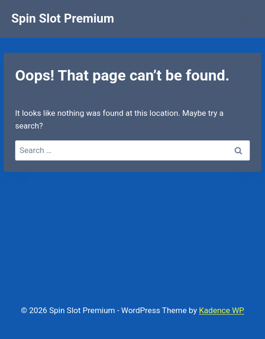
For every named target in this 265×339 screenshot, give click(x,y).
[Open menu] (245, 18)
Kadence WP (221, 310)
